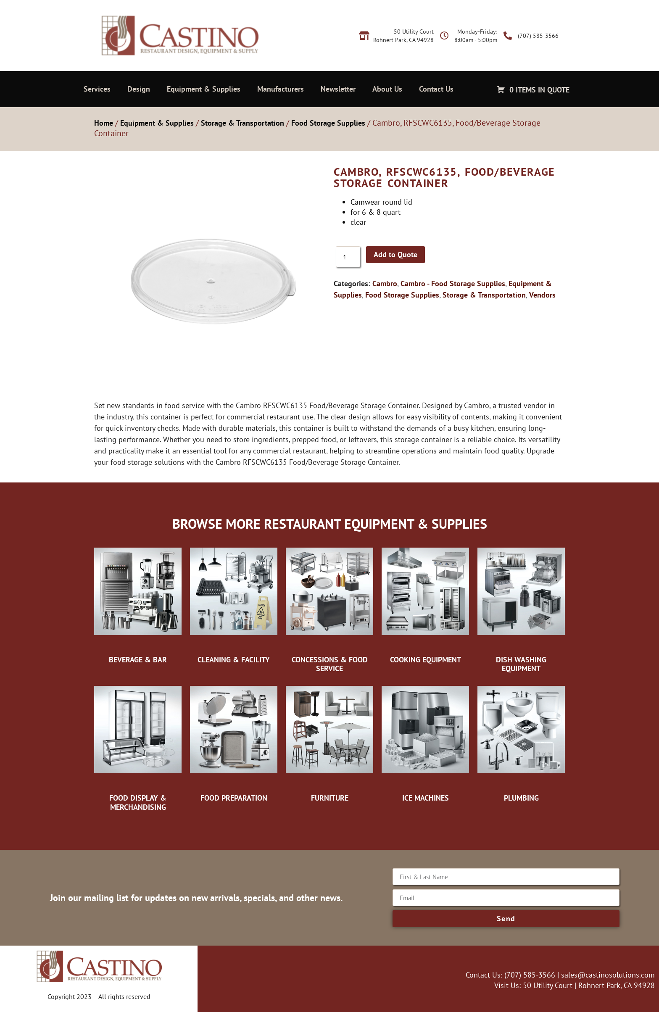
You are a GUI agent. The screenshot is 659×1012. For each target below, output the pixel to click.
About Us (387, 89)
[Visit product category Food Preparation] (233, 741)
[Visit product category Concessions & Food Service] (329, 608)
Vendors (542, 295)
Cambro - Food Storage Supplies (453, 283)
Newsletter (338, 89)
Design (138, 89)
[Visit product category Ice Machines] (425, 741)
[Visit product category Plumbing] (521, 741)
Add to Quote (395, 254)
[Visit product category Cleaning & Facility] (233, 603)
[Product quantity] (348, 256)
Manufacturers (280, 89)
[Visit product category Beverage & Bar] (138, 603)
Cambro (384, 283)
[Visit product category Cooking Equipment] (425, 603)
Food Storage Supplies (328, 123)
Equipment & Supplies (203, 89)
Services (97, 89)
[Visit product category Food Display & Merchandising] (138, 746)
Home (103, 123)
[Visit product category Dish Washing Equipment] (521, 608)
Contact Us (436, 89)
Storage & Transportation (242, 123)
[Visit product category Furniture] (329, 741)
